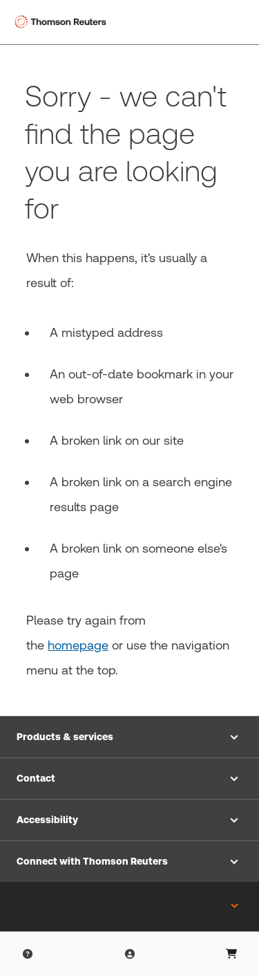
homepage (78, 645)
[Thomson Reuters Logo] (63, 22)
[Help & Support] (27, 954)
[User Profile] (231, 954)
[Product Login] (130, 954)
